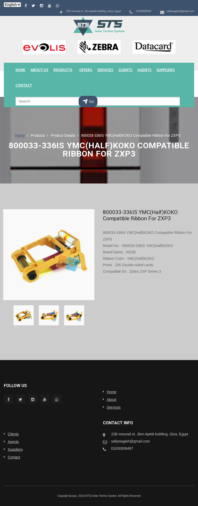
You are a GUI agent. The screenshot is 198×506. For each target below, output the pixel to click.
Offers (85, 70)
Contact (23, 86)
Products (62, 70)
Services (105, 70)
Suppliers (165, 70)
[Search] (97, 101)
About (111, 400)
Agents (144, 70)
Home (20, 70)
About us (39, 70)
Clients (125, 70)
